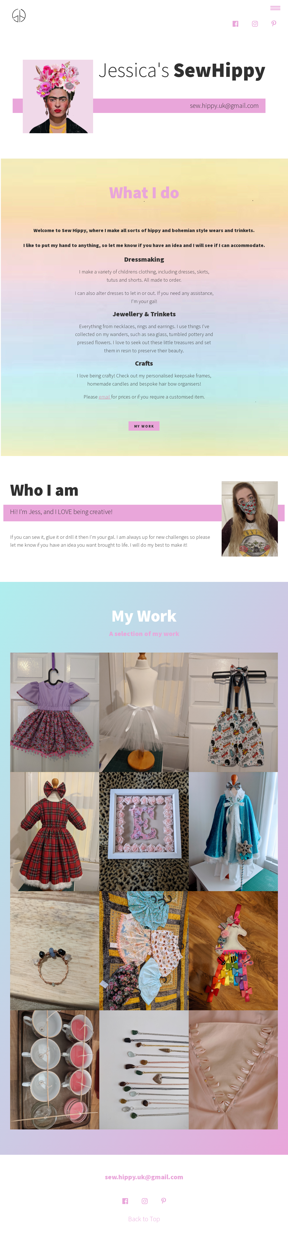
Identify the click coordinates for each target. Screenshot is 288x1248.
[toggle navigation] (275, 8)
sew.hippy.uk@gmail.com (144, 1177)
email (105, 396)
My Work (144, 426)
